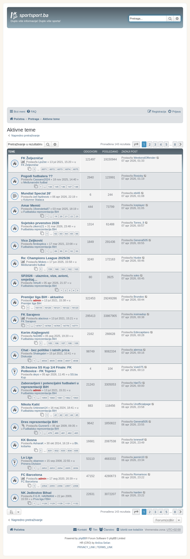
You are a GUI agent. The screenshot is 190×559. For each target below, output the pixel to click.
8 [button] (175, 144)
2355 (52, 485)
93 (77, 251)
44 (71, 415)
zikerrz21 (38, 226)
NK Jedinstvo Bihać (36, 493)
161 (63, 269)
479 (50, 433)
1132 (75, 503)
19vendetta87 (41, 208)
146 (63, 186)
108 (69, 343)
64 (66, 233)
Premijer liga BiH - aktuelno (42, 297)
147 (69, 186)
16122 (66, 307)
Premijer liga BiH (31, 303)
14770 (66, 325)
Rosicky (138, 175)
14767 (38, 325)
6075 (75, 169)
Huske (137, 257)
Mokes (42, 261)
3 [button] (155, 144)
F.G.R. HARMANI (43, 496)
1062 (68, 397)
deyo (36, 374)
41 (55, 415)
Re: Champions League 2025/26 (45, 258)
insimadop (140, 314)
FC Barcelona (31, 475)
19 (55, 216)
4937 (68, 360)
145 (56, 186)
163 (76, 269)
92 (71, 251)
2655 (68, 468)
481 (63, 433)
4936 (60, 360)
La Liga (26, 457)
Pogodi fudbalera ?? (36, 176)
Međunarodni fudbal (35, 182)
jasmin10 (139, 457)
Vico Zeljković (32, 240)
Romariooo (140, 474)
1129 (52, 503)
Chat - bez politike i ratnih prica (45, 350)
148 (76, 186)
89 (55, 251)
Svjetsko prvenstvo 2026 (40, 223)
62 (55, 233)
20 (61, 216)
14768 (48, 325)
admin (37, 300)
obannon (38, 460)
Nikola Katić (30, 404)
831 (50, 450)
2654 (60, 468)
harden (138, 492)
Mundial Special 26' (36, 193)
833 (63, 450)
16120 (48, 307)
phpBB (82, 538)
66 (77, 233)
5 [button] (166, 144)
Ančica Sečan (102, 542)
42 (61, 415)
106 (56, 343)
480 (56, 433)
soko (136, 275)
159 (50, 269)
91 (66, 251)
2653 (52, 468)
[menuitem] (31, 112)
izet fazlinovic (41, 196)
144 (50, 186)
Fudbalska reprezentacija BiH (41, 211)
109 (76, 343)
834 (69, 450)
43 (66, 415)
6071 (44, 169)
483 (76, 433)
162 (69, 269)
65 (71, 233)
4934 (44, 360)
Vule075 (138, 367)
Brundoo (139, 296)
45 (77, 415)
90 (61, 251)
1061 (60, 397)
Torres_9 (139, 222)
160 (56, 269)
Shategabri (39, 353)
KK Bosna (29, 440)
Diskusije (26, 356)
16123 (75, 307)
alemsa (138, 349)
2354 (44, 485)
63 (61, 233)
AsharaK (38, 443)
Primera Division (31, 463)
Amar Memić (30, 205)
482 (69, 433)
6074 (68, 169)
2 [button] (149, 144)
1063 (75, 397)
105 (50, 343)
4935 (52, 360)
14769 (57, 325)
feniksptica (39, 243)
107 (63, 343)
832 (56, 450)
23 (77, 216)
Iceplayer (139, 205)
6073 (60, 169)
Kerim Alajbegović (35, 332)
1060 (52, 397)
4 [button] (161, 144)
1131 (68, 503)
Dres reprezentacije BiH (39, 422)
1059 (44, 397)
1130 (60, 503)
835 (76, 450)
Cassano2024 (41, 179)
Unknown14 (40, 407)
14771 (75, 325)
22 (71, 216)
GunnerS (43, 425)
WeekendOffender (145, 157)
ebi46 (137, 193)
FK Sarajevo (30, 314)
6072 (52, 169)
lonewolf (138, 439)
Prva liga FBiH (41, 499)
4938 (75, 360)
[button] (136, 144)
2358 (75, 485)
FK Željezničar (32, 158)
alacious (43, 318)
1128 (44, 503)
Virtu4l (37, 282)
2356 (60, 485)
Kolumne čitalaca (33, 199)
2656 (75, 468)
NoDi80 (37, 335)
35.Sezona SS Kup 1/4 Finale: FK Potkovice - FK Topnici (46, 369)
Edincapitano (141, 332)
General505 (141, 240)
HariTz (138, 382)
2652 (44, 468)
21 (66, 216)
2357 (68, 485)
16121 (57, 307)
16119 (38, 307)
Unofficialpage (142, 404)
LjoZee (42, 161)
